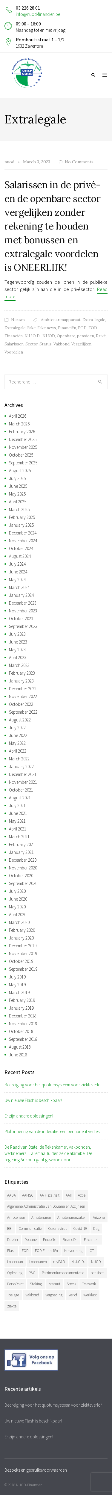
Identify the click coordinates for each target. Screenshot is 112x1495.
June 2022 (18, 735)
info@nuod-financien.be (38, 14)
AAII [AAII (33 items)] (69, 1195)
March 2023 (19, 665)
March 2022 (19, 759)
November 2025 (23, 447)
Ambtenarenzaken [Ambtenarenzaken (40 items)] (72, 1217)
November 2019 (23, 953)
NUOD (48, 336)
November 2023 (23, 611)
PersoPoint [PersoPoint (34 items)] (15, 1283)
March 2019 (19, 992)
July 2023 (17, 634)
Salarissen (14, 344)
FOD (82, 327)
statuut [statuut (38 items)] (54, 1283)
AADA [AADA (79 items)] (11, 1195)
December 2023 (22, 603)
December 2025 (22, 439)
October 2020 (21, 875)
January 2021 (21, 852)
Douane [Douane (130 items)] (30, 1239)
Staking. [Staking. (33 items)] (36, 1283)
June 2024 (18, 572)
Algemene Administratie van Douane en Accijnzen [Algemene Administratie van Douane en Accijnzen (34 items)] (46, 1206)
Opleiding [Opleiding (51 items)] (14, 1272)
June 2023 (18, 642)
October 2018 (21, 1031)
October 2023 (21, 618)
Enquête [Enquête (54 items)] (49, 1239)
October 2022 (21, 704)
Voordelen (13, 352)
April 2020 (17, 914)
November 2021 (23, 782)
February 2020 (22, 930)
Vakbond (61, 344)
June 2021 (18, 813)
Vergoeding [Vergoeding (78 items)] (53, 1295)
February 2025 (22, 517)
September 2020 (23, 883)
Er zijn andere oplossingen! (28, 1116)
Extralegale (14, 327)
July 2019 (17, 977)
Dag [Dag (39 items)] (96, 1228)
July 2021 (17, 805)
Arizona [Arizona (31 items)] (99, 1217)
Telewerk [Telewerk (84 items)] (89, 1283)
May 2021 (17, 821)
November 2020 (23, 868)
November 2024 (23, 540)
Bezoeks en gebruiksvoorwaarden (35, 1470)
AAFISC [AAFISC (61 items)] (27, 1195)
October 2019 (21, 961)
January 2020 (21, 938)
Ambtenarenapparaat (61, 319)
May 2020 (17, 907)
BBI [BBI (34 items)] (9, 1228)
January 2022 (21, 766)
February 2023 (22, 673)
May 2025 (17, 494)
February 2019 (22, 1000)
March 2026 (19, 424)
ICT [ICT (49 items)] (91, 1250)
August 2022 (20, 720)
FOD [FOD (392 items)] (25, 1250)
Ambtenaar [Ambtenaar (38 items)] (16, 1217)
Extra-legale (93, 319)
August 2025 (20, 470)
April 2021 (17, 829)
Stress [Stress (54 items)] (71, 1283)
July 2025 (17, 478)
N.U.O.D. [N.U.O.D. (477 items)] (78, 1261)
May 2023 (17, 650)
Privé (101, 336)
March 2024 (19, 587)
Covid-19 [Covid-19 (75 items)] (80, 1228)
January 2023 (21, 681)
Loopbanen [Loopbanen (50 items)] (38, 1261)
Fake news (46, 327)
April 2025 (17, 502)
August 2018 (20, 1047)
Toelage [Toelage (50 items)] (13, 1295)
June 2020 (18, 899)
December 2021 (22, 774)
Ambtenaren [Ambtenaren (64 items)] (41, 1217)
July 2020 (17, 891)
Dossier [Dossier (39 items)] (12, 1239)
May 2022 (17, 743)
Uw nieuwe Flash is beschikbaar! (33, 1100)
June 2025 (18, 486)
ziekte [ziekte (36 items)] (11, 1306)
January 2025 (21, 525)
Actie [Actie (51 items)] (81, 1195)
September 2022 (23, 712)
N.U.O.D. (32, 336)
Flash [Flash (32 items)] (11, 1250)
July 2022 (17, 727)
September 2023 (23, 626)
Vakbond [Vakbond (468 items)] (32, 1295)
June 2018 (18, 1055)
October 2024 (21, 548)
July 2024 (17, 564)
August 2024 (20, 556)
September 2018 (23, 1039)
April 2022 (17, 751)
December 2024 (22, 533)
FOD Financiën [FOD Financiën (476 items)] (46, 1250)
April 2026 (17, 416)
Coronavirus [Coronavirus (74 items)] (57, 1228)
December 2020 (22, 860)
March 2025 (19, 509)
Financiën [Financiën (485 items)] (70, 1239)
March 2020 (19, 922)
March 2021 (19, 836)
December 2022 (22, 688)
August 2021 (20, 798)
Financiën (67, 327)
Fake (31, 327)
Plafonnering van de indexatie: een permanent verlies (51, 1131)
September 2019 (23, 969)
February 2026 (22, 431)
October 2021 (21, 790)
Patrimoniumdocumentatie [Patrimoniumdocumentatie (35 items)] (63, 1272)
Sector (31, 344)
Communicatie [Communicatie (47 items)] (30, 1228)
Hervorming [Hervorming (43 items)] (73, 1250)
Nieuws (18, 319)
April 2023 (17, 657)
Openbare (66, 336)
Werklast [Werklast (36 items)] (90, 1295)
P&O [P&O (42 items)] (32, 1272)
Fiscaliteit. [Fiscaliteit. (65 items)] (91, 1239)
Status (45, 344)
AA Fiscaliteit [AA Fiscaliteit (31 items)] (49, 1195)
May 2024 (17, 579)
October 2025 (21, 455)
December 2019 (22, 946)
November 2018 (23, 1023)
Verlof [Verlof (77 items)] (73, 1295)
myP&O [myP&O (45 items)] (59, 1261)
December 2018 (22, 1016)
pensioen (85, 336)
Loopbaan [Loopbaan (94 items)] (15, 1261)
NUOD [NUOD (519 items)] (96, 1261)
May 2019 (17, 984)
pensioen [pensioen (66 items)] (97, 1272)
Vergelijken (81, 344)
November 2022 (23, 696)
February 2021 (22, 844)
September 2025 (23, 463)
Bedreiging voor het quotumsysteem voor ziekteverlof (53, 1085)
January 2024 (21, 595)
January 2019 (21, 1008)
